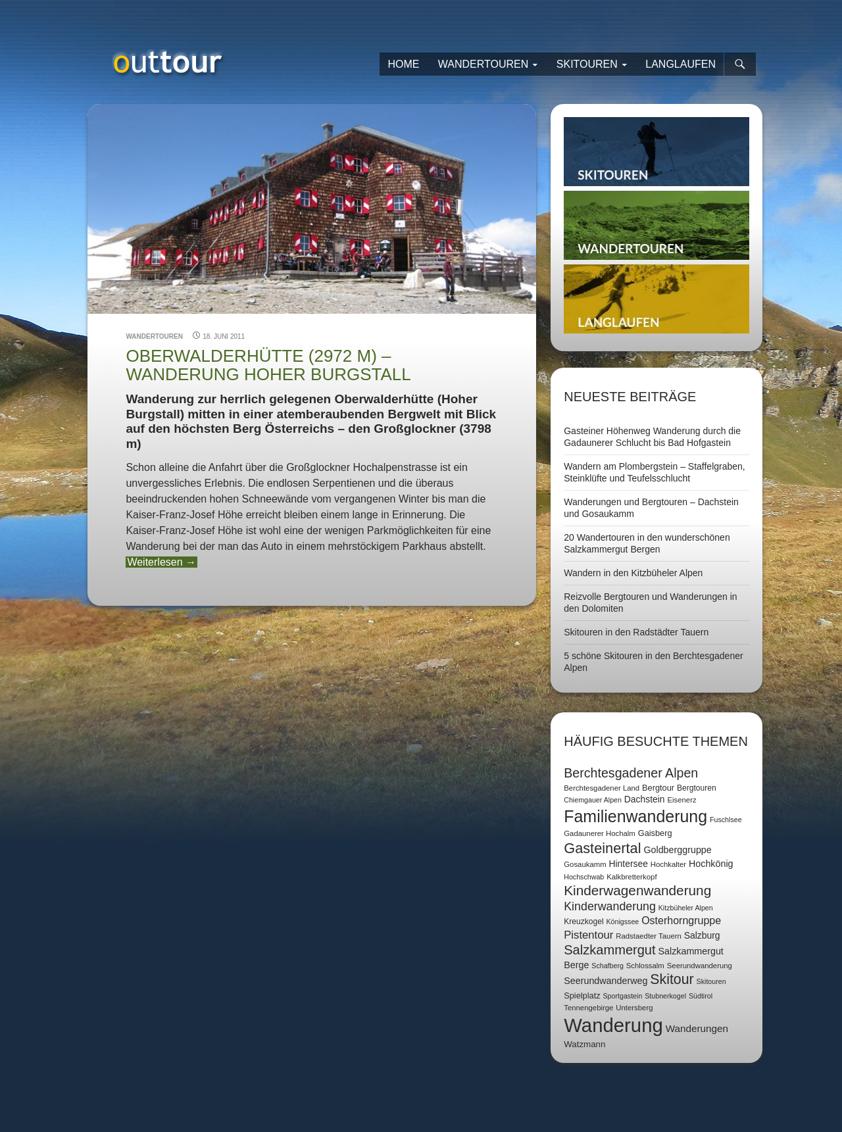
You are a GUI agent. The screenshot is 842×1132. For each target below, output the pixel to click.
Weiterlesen (161, 562)
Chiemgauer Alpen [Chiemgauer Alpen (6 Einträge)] (593, 800)
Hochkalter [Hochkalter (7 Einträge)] (668, 864)
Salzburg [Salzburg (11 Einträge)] (702, 935)
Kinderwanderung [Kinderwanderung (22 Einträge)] (610, 906)
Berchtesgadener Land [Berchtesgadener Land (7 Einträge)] (601, 788)
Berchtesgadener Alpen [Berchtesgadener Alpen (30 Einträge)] (631, 773)
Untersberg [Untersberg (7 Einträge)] (634, 1008)
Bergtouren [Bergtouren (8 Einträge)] (696, 788)
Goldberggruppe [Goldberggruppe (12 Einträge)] (677, 850)
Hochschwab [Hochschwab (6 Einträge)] (584, 877)
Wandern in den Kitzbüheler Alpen (633, 573)
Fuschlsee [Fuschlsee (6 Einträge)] (726, 820)
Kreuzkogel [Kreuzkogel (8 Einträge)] (583, 921)
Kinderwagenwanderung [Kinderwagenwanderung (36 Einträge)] (637, 890)
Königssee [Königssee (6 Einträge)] (622, 921)
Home (403, 64)
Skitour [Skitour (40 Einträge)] (671, 979)
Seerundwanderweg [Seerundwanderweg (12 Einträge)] (605, 980)
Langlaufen (680, 64)
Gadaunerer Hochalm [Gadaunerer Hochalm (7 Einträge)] (599, 833)
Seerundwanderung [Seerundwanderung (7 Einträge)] (699, 966)
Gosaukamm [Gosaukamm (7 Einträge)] (585, 864)
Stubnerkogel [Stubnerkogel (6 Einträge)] (665, 996)
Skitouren (587, 64)
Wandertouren (483, 64)
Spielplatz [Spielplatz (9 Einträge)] (582, 995)
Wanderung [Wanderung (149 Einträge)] (613, 1025)
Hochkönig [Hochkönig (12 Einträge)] (711, 863)
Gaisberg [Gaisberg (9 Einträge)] (655, 833)
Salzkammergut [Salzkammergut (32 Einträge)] (609, 950)
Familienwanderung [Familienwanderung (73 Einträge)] (635, 816)
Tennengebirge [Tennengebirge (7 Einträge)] (588, 1008)
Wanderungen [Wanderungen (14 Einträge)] (697, 1028)
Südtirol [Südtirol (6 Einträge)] (700, 996)
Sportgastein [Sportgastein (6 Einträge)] (622, 996)
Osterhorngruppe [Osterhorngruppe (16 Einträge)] (681, 920)
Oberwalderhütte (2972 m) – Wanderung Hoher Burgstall (268, 365)
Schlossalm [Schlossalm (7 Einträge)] (645, 966)
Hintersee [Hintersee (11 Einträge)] (628, 863)
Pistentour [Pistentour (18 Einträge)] (588, 935)
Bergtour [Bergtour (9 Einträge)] (658, 788)
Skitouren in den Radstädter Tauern (636, 632)
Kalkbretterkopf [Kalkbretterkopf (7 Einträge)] (631, 877)
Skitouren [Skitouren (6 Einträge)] (711, 981)
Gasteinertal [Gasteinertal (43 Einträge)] (602, 848)
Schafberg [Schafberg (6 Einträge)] (607, 966)
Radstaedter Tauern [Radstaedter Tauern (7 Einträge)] (648, 936)
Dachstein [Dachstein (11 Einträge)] (644, 799)
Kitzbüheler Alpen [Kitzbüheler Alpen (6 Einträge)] (685, 908)
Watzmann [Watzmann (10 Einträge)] (584, 1044)
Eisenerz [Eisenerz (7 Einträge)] (681, 800)
